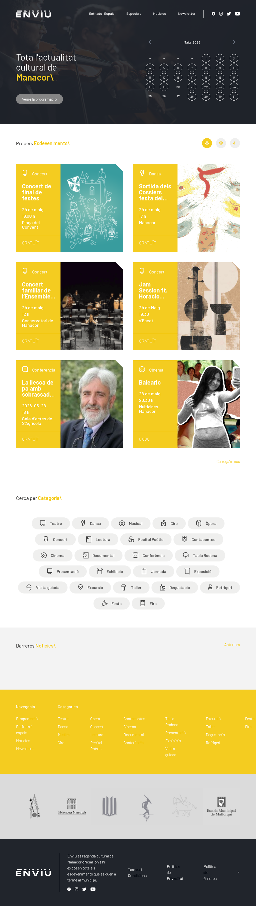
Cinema (130, 726)
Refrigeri (213, 742)
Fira (248, 726)
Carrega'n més (228, 461)
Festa (249, 718)
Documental (134, 734)
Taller (210, 726)
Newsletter (187, 13)
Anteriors (232, 644)
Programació (27, 718)
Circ (61, 742)
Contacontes (134, 718)
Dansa (63, 726)
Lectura (96, 734)
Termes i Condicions (137, 872)
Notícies (159, 13)
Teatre (63, 718)
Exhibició (173, 740)
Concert (97, 726)
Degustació (215, 734)
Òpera (95, 718)
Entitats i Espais (101, 13)
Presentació (175, 732)
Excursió (213, 718)
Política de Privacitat (175, 872)
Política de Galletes (210, 872)
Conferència (134, 742)
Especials (133, 13)
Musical (64, 734)
